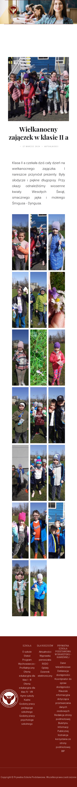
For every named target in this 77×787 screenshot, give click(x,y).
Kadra (27, 699)
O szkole (27, 651)
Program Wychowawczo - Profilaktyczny (27, 663)
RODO (45, 663)
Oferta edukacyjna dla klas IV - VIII (27, 687)
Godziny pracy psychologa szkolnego (27, 719)
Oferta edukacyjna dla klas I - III (27, 675)
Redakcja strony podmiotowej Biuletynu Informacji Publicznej (63, 723)
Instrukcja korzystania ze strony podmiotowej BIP (63, 743)
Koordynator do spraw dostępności (63, 683)
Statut (27, 655)
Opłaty (45, 667)
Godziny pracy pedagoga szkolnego (27, 707)
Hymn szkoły (27, 695)
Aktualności (51, 146)
